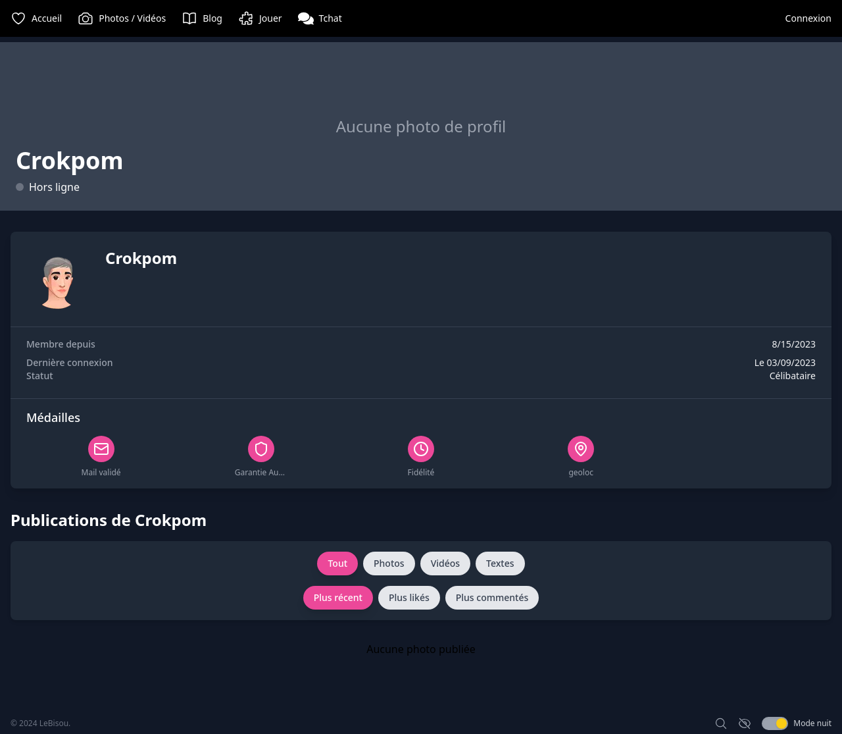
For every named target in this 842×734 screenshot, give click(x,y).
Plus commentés (492, 597)
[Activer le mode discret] (744, 723)
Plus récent (338, 597)
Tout (337, 563)
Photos (389, 563)
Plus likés (409, 597)
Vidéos (445, 563)
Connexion (808, 18)
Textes (500, 563)
